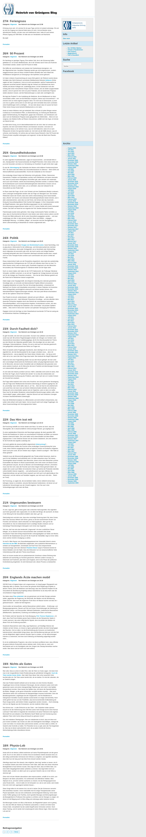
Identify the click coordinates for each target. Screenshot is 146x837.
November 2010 (73, 373)
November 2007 (73, 437)
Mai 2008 (71, 426)
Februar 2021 (72, 157)
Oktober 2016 (72, 248)
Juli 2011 (71, 359)
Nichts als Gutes (21, 663)
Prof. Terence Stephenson (45, 616)
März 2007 (71, 451)
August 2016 (72, 252)
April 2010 (71, 386)
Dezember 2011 (73, 351)
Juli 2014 (71, 296)
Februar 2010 (72, 389)
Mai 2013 (71, 321)
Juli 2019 (71, 190)
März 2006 (71, 472)
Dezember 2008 (73, 414)
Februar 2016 (72, 262)
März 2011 (71, 366)
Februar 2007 (72, 453)
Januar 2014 (72, 307)
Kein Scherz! (72, 51)
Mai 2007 (71, 448)
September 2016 (73, 250)
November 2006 (73, 458)
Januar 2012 (72, 349)
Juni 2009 (71, 403)
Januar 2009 (72, 412)
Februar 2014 (72, 305)
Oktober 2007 (72, 439)
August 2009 (72, 400)
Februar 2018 (72, 220)
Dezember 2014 (73, 287)
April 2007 (71, 449)
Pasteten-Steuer (32, 548)
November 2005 (73, 479)
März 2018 (71, 218)
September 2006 (73, 462)
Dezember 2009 (73, 393)
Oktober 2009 (72, 396)
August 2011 (72, 358)
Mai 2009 (71, 405)
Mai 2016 (71, 257)
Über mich (66, 38)
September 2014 (73, 292)
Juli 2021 (71, 150)
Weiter (16, 832)
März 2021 (71, 155)
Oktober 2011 (72, 354)
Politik (14, 237)
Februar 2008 (72, 432)
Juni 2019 (71, 192)
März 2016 (71, 261)
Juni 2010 (71, 382)
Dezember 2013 (73, 308)
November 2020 (73, 162)
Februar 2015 (72, 284)
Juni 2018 (71, 213)
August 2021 (72, 148)
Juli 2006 (71, 465)
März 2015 (71, 282)
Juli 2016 (71, 254)
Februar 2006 (72, 474)
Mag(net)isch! (72, 53)
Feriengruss (18, 21)
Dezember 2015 (73, 266)
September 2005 (73, 483)
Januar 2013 (72, 328)
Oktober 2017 (72, 227)
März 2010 (71, 388)
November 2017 (73, 225)
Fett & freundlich (73, 55)
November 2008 (73, 416)
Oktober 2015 (72, 270)
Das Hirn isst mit (21, 419)
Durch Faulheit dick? (24, 328)
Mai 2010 (71, 384)
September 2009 (73, 398)
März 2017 (71, 240)
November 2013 (73, 310)
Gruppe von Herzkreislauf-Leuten (32, 245)
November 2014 (73, 289)
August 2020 (72, 167)
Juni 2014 (71, 298)
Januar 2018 (72, 222)
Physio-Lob (17, 745)
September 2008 (73, 419)
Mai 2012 (71, 342)
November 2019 (73, 183)
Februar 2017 (72, 241)
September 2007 (73, 440)
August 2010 (72, 379)
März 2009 (71, 409)
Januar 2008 (72, 433)
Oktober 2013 (72, 312)
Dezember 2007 (73, 435)
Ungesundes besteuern (25, 502)
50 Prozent (17, 53)
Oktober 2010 (72, 375)
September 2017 (73, 229)
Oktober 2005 (72, 481)
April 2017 (71, 238)
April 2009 (71, 407)
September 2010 (73, 377)
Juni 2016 (71, 255)
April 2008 (71, 428)
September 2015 (73, 271)
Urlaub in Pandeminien (75, 50)
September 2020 (73, 166)
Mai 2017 (71, 236)
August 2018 (72, 210)
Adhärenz (48, 80)
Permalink (6, 44)
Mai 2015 (71, 278)
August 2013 (72, 315)
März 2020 (71, 176)
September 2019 (73, 187)
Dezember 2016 (73, 245)
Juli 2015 (71, 275)
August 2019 (72, 188)
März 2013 (71, 324)
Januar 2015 (72, 285)
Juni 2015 (71, 277)
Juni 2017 (71, 234)
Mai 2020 (71, 173)
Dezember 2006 (73, 456)
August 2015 (72, 273)
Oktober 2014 (72, 291)
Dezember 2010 (73, 372)
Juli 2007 (71, 444)
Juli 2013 (71, 317)
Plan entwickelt (18, 596)
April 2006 (71, 470)
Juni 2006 (71, 467)
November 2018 (73, 204)
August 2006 (72, 463)
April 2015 (71, 280)
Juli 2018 (71, 211)
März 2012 (71, 345)
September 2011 (73, 356)
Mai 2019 (71, 194)
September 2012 (73, 335)
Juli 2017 (71, 232)
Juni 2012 (71, 340)
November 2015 (73, 268)
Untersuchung (40, 444)
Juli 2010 (71, 381)
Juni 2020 (71, 171)
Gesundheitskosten (23, 152)
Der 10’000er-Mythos (74, 48)
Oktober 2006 (72, 460)
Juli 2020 (71, 169)
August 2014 (72, 294)
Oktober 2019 (72, 185)
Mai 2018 (71, 215)
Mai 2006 (71, 469)
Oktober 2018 (72, 206)
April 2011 (71, 365)
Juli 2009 (71, 402)
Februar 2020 (72, 178)
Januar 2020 (72, 180)
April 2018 (71, 217)
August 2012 (72, 336)
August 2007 (72, 442)
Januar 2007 (72, 455)
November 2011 (73, 352)
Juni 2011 (71, 361)
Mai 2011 (71, 363)
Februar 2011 (72, 368)
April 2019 (71, 195)
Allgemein (13, 24)
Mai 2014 (71, 299)
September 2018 (73, 208)
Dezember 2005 (73, 477)
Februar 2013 (72, 326)
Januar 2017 (72, 243)
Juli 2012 (71, 338)
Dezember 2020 (73, 160)
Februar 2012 (72, 347)
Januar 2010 (72, 391)
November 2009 (73, 395)
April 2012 (71, 344)
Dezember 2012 (73, 329)
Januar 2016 (72, 264)
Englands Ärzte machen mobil (30, 577)
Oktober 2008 (72, 418)
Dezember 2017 (73, 224)
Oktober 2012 (72, 333)
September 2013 (73, 314)
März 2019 (71, 197)
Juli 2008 (71, 423)
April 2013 (71, 322)
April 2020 (71, 174)
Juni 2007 (71, 446)
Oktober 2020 (72, 164)
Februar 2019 (72, 199)
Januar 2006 (72, 476)
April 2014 (71, 301)
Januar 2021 (72, 158)
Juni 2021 (71, 151)
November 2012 (73, 331)
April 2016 (71, 259)
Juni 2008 (71, 425)
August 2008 (72, 421)
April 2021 (71, 153)
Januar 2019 (72, 201)
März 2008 (71, 430)
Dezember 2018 (73, 203)
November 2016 (73, 247)
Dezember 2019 (73, 181)
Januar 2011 (72, 370)
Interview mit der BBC (10, 543)
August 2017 (72, 231)
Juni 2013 (71, 319)
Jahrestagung (14, 167)
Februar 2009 (72, 411)
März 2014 (71, 303)
